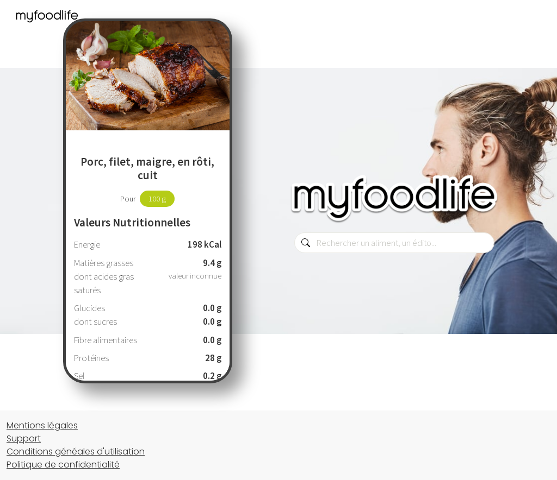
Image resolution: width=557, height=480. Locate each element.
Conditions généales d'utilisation (76, 451)
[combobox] (394, 242)
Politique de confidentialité (63, 464)
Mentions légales (42, 425)
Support (24, 438)
